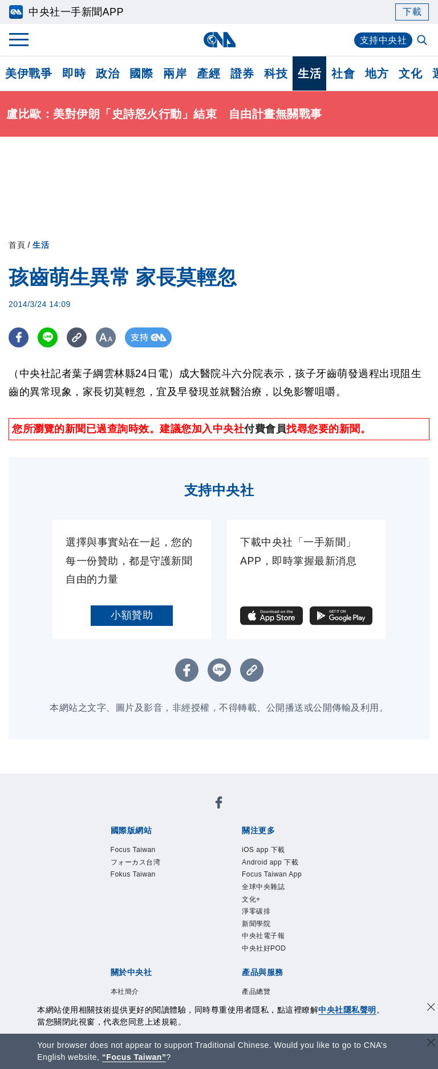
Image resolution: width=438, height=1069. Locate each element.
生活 (309, 73)
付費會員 (265, 429)
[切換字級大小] (106, 337)
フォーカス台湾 (136, 862)
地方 (376, 73)
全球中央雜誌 (263, 887)
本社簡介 (125, 992)
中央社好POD (264, 948)
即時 (74, 73)
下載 (412, 12)
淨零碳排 (256, 911)
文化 (410, 73)
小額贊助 (132, 615)
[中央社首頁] (219, 39)
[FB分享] (19, 337)
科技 (275, 73)
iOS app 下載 (263, 850)
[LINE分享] (48, 337)
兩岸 (174, 73)
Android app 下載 (270, 862)
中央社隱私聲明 (347, 1009)
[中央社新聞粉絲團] (219, 804)
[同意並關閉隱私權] (431, 1008)
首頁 (17, 244)
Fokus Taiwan (133, 874)
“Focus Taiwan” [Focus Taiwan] (134, 1057)
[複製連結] (77, 337)
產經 (208, 73)
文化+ (251, 899)
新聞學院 (256, 924)
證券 (242, 73)
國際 (141, 73)
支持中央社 (383, 40)
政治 (107, 73)
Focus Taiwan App (272, 874)
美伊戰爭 (28, 73)
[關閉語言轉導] (431, 1044)
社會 (343, 73)
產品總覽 (256, 992)
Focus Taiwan (133, 850)
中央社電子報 (263, 936)
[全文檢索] (423, 41)
